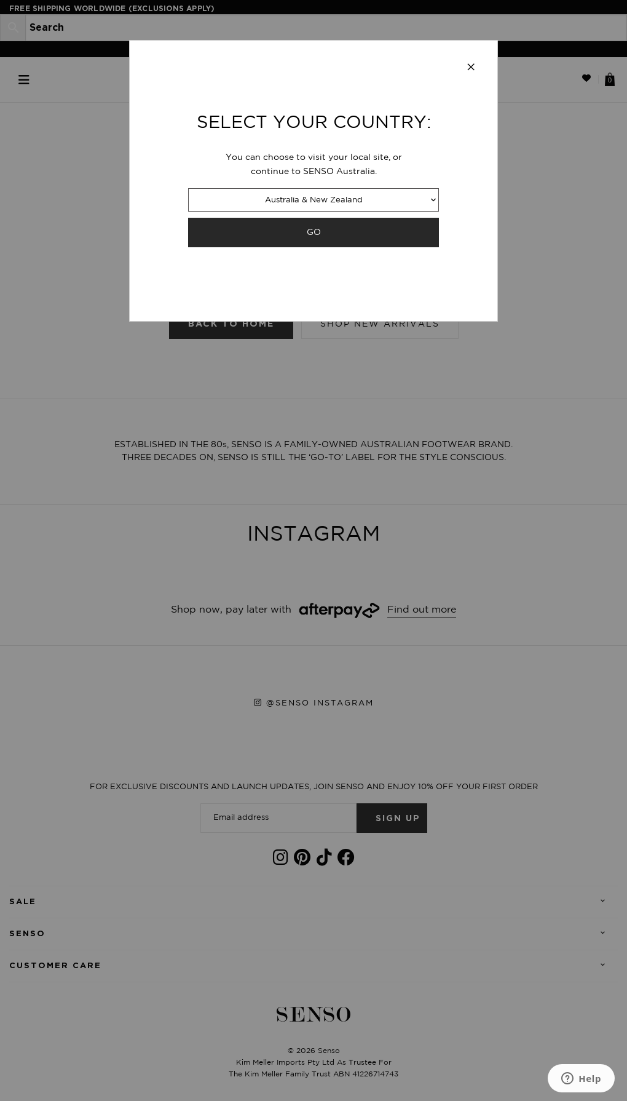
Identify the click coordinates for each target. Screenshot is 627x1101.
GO (314, 232)
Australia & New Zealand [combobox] (314, 200)
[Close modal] (471, 67)
